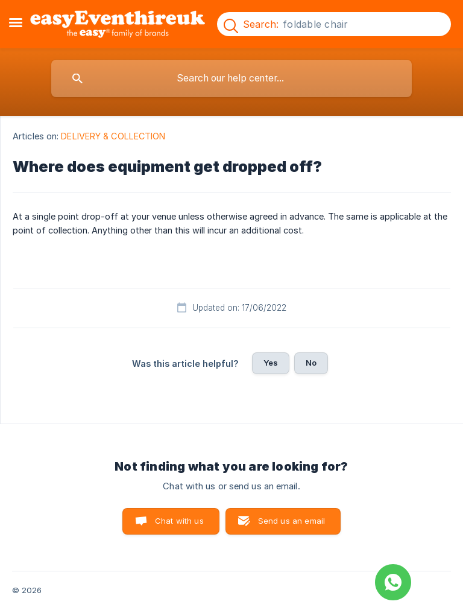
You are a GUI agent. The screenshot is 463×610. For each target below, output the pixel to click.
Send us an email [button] (291, 521)
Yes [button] (270, 362)
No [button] (311, 362)
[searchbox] (231, 78)
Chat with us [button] (179, 521)
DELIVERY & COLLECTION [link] (113, 136)
